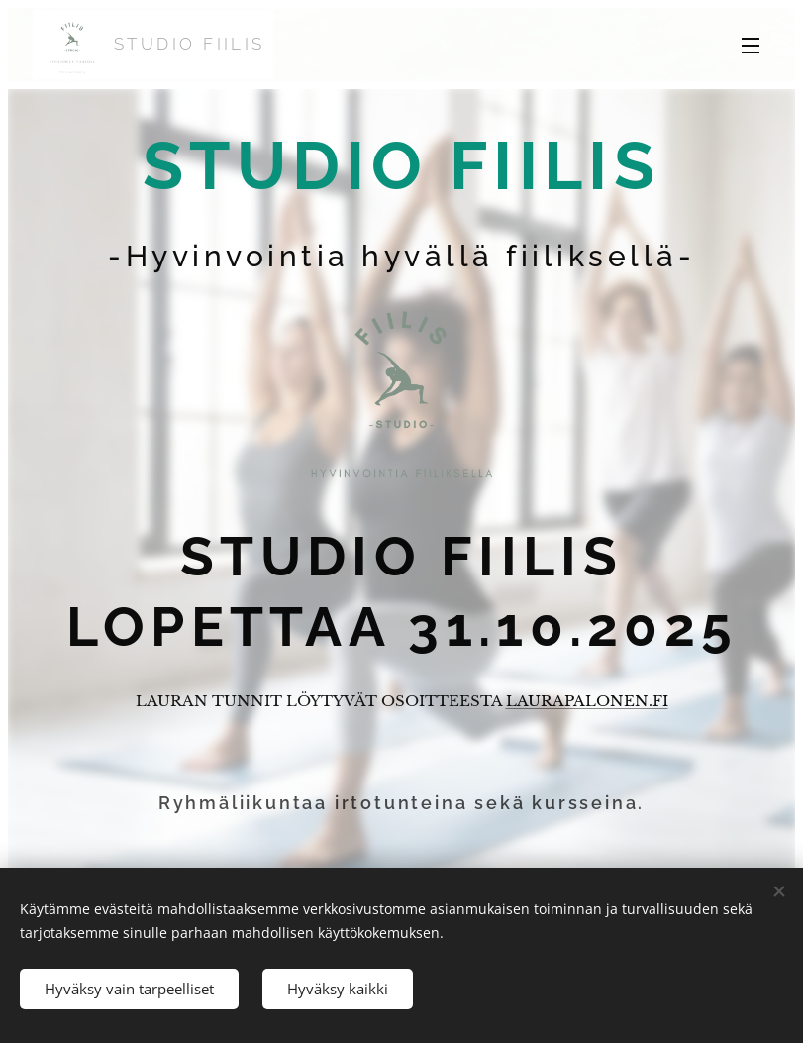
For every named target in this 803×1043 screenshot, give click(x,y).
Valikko (750, 46)
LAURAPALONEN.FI (587, 700)
